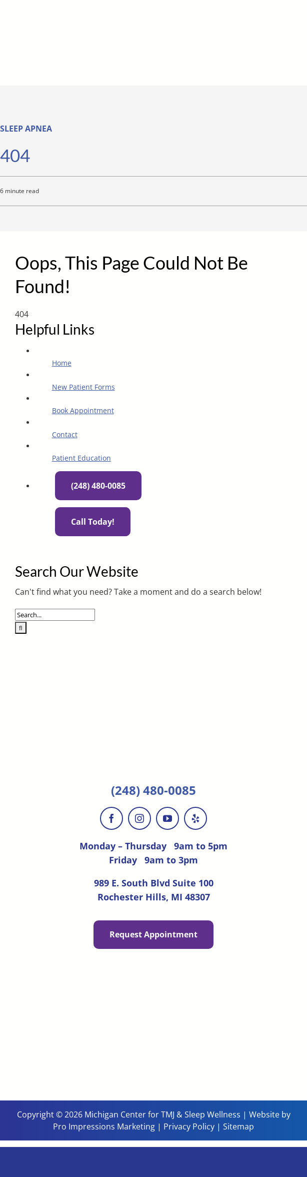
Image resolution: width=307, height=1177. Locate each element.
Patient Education (81, 458)
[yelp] (195, 818)
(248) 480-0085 (153, 790)
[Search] (20, 628)
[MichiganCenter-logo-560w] (154, 6)
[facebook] (111, 818)
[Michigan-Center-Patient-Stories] (153, 990)
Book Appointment (83, 410)
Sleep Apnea (26, 128)
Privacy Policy (189, 1126)
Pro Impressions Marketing (104, 1126)
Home (62, 363)
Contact (65, 434)
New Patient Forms (83, 387)
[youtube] (167, 818)
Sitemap (238, 1126)
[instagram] (139, 818)
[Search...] (55, 615)
